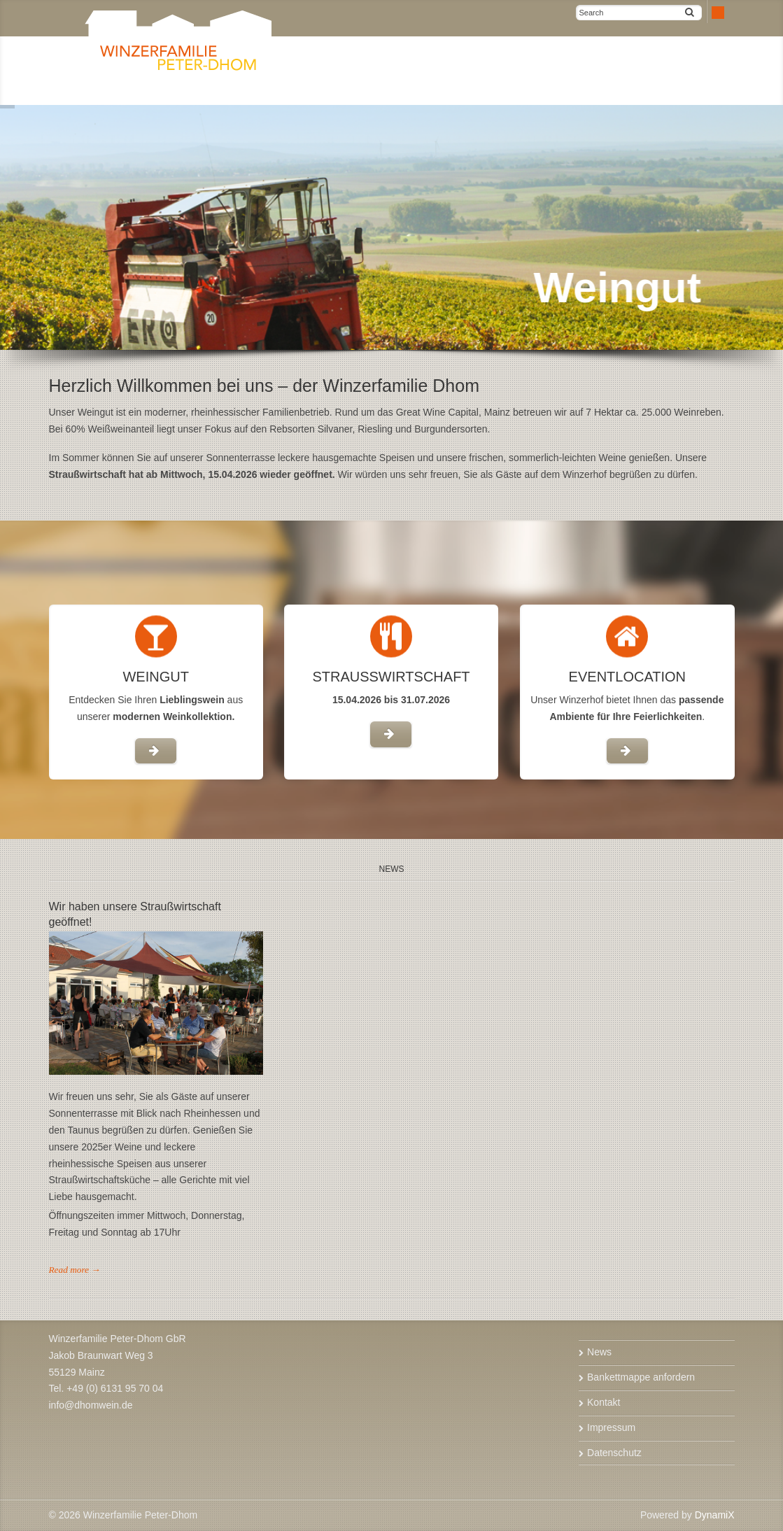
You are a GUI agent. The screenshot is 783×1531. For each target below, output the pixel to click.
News (599, 1351)
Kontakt (603, 1402)
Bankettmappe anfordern (641, 1377)
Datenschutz (614, 1452)
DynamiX (715, 1515)
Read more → (75, 1269)
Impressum (611, 1427)
